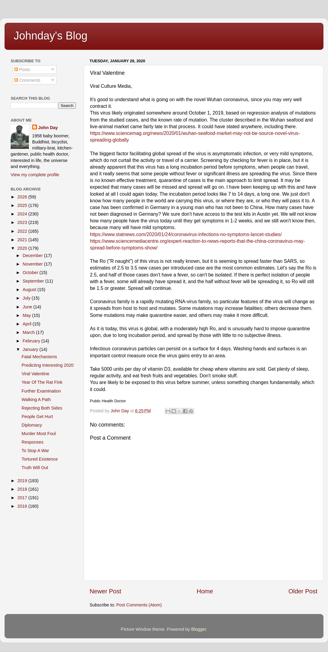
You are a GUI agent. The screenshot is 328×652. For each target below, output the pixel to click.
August (30, 289)
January (31, 349)
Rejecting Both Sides (42, 408)
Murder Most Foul (39, 433)
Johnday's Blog (50, 35)
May (27, 315)
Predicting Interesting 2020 (47, 365)
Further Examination (41, 391)
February (32, 340)
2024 (22, 213)
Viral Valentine (35, 373)
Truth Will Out (35, 467)
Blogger (198, 629)
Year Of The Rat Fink (42, 382)
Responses (32, 442)
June (28, 306)
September (34, 281)
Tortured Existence (40, 459)
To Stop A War (35, 450)
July (27, 298)
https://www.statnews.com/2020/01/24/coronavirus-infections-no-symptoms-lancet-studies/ (186, 234)
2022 (22, 231)
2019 (22, 480)
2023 (22, 222)
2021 (22, 239)
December (33, 255)
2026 (22, 196)
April (28, 323)
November (33, 264)
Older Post (303, 591)
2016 (22, 506)
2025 (22, 205)
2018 (22, 489)
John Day (48, 127)
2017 (22, 497)
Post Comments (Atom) (139, 604)
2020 (22, 248)
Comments (27, 80)
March (29, 332)
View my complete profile (35, 174)
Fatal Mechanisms (39, 356)
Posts (22, 69)
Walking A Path (36, 399)
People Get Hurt (37, 416)
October (31, 272)
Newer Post (105, 591)
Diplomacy (32, 425)
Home (205, 591)
